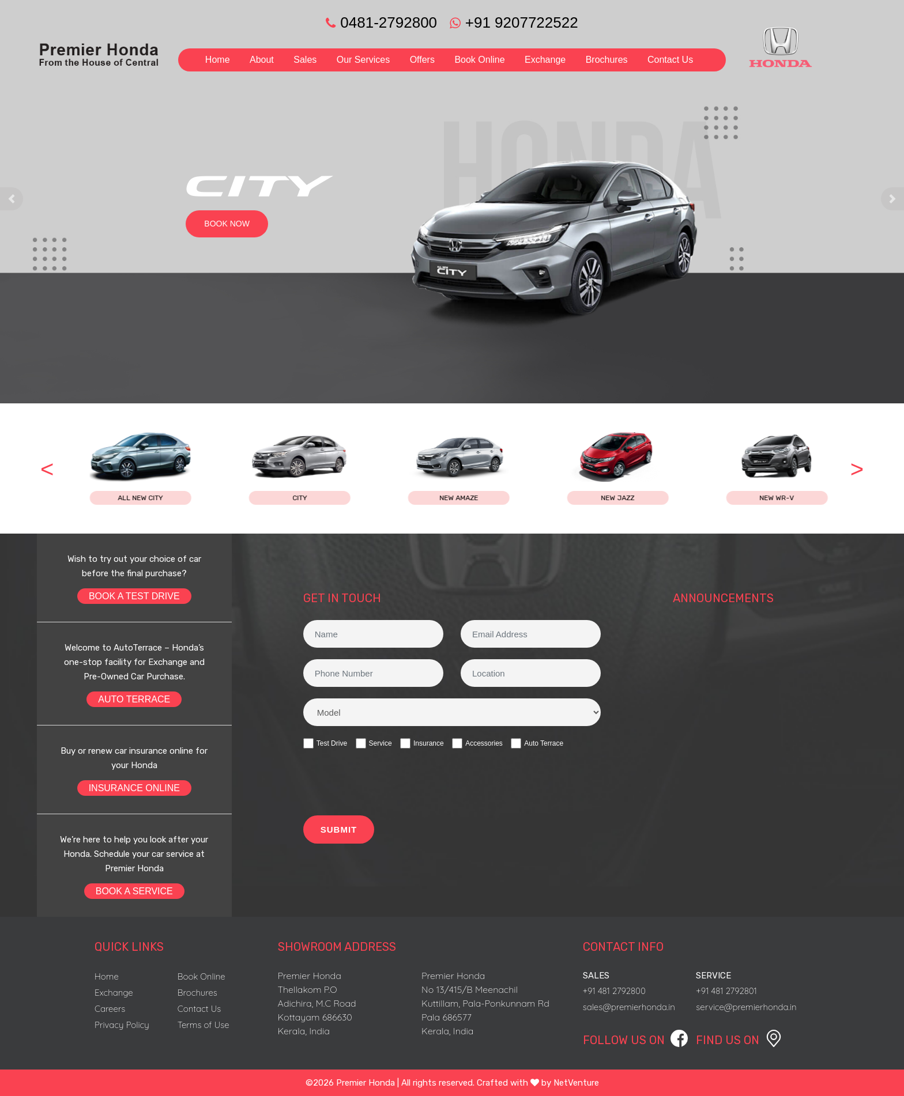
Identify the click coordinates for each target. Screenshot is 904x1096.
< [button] (47, 469)
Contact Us (670, 60)
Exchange (545, 60)
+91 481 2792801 (726, 990)
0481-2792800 (381, 22)
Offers (422, 60)
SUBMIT (339, 829)
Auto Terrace (537, 743)
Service (374, 743)
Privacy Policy (122, 1024)
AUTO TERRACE (134, 699)
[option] (177, 468)
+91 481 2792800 (614, 990)
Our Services (363, 60)
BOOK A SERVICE (134, 891)
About (262, 60)
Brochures (607, 60)
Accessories (477, 743)
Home (217, 60)
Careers (110, 1008)
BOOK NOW (227, 223)
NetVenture (576, 1083)
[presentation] (391, 783)
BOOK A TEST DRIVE (134, 596)
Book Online (479, 60)
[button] (11, 198)
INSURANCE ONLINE (134, 788)
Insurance (422, 743)
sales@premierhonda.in (629, 1006)
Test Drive (325, 743)
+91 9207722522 (509, 22)
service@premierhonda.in (746, 1006)
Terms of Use (203, 1024)
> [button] (857, 469)
